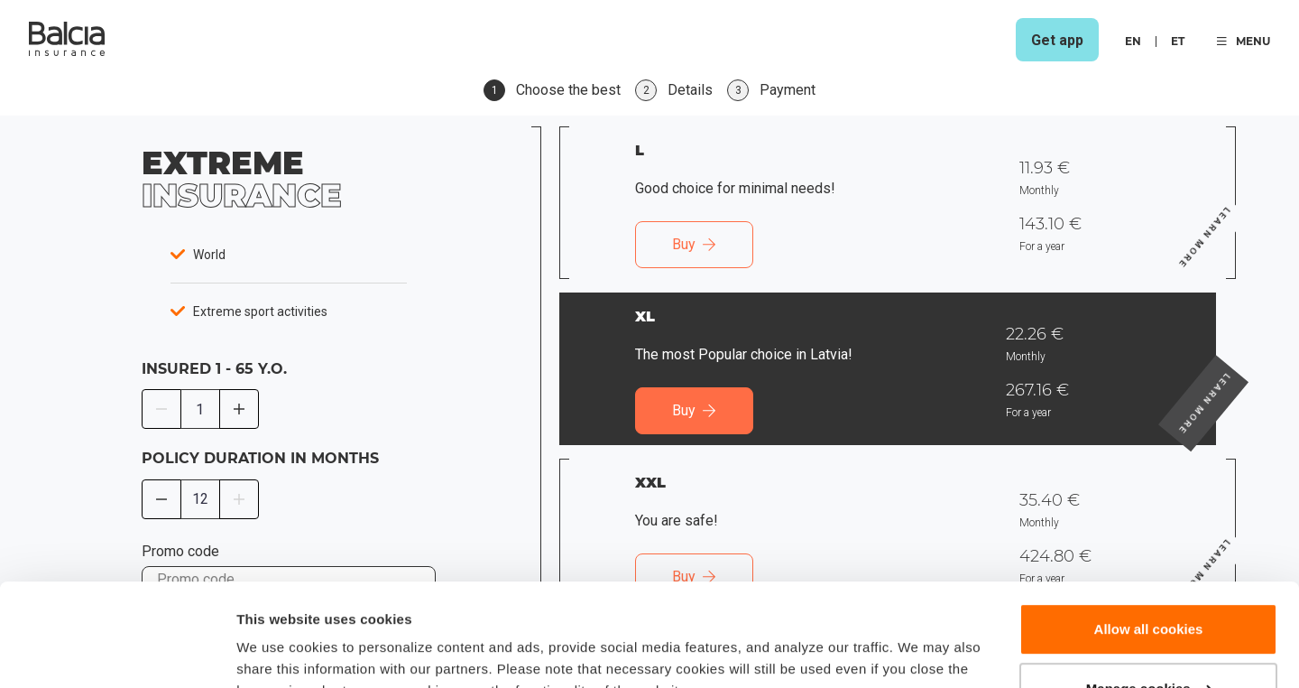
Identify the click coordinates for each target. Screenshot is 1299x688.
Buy (694, 244)
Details (258, 652)
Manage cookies (1149, 600)
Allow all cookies (1148, 541)
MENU (1243, 41)
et (1177, 41)
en (1133, 41)
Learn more (1235, 202)
